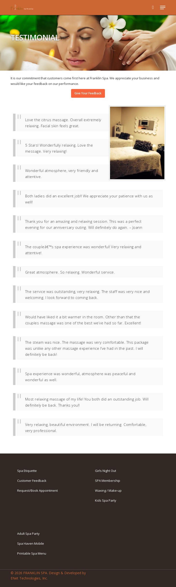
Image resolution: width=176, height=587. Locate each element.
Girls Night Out (105, 470)
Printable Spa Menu (31, 553)
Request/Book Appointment (37, 490)
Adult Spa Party (28, 533)
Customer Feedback (31, 480)
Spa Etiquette (27, 470)
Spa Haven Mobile (30, 543)
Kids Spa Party (105, 500)
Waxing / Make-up (108, 490)
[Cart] (153, 7)
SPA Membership (107, 480)
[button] (162, 7)
